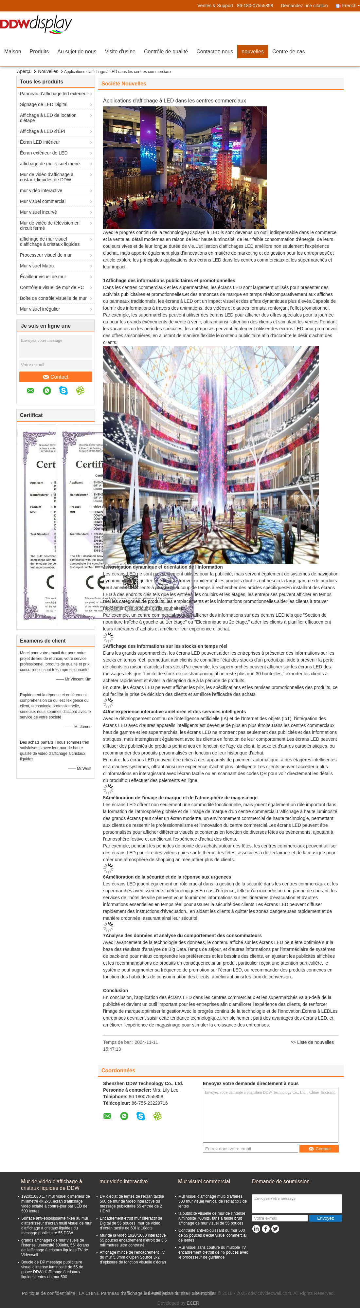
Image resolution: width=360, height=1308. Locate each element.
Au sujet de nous (76, 51)
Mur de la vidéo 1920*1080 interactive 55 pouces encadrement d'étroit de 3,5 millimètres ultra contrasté (133, 1240)
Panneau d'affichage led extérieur (54, 93)
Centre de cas (288, 51)
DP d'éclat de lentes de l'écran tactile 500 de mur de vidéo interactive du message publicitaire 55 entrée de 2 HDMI (132, 1203)
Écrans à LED (316, 1011)
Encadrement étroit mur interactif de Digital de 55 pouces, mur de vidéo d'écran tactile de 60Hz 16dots (131, 1223)
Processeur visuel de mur (46, 255)
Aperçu (24, 71)
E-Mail (154, 1293)
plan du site (176, 1293)
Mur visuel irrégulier (40, 309)
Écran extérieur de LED (44, 152)
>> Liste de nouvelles (312, 1042)
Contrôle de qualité (166, 51)
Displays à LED (204, 232)
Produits (39, 51)
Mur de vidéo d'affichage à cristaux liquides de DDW (47, 177)
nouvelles (253, 51)
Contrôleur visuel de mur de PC (52, 287)
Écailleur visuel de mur (43, 276)
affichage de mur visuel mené (50, 163)
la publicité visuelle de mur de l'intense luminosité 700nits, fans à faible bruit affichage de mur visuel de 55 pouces (211, 1218)
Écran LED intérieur (40, 142)
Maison (12, 51)
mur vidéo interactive (41, 190)
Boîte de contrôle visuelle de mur (53, 298)
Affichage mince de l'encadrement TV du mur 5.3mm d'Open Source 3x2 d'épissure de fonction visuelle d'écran (133, 1257)
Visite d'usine (120, 51)
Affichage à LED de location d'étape (48, 118)
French (351, 5)
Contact (55, 377)
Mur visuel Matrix (37, 265)
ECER (193, 1303)
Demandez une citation (304, 5)
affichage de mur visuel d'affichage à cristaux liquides (50, 241)
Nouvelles (48, 71)
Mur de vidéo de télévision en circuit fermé (50, 225)
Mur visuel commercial (42, 201)
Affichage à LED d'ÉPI (42, 131)
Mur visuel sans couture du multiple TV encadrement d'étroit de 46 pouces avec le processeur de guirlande (213, 1252)
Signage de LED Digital (43, 104)
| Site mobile (201, 1293)
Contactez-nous (214, 51)
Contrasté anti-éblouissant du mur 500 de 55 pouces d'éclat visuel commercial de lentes (212, 1235)
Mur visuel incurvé (38, 212)
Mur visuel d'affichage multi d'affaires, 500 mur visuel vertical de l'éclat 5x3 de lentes (212, 1201)
